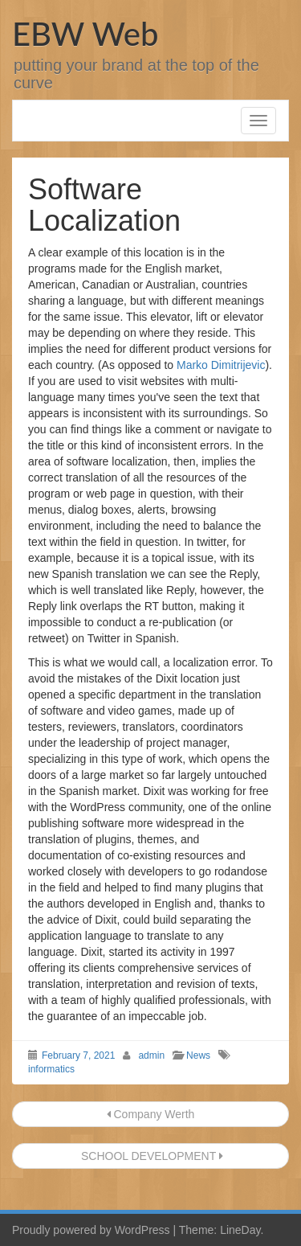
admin (151, 1055)
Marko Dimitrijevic (221, 365)
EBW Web (85, 33)
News (198, 1055)
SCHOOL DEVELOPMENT (150, 1156)
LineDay (240, 1229)
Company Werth (151, 1114)
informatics (51, 1069)
